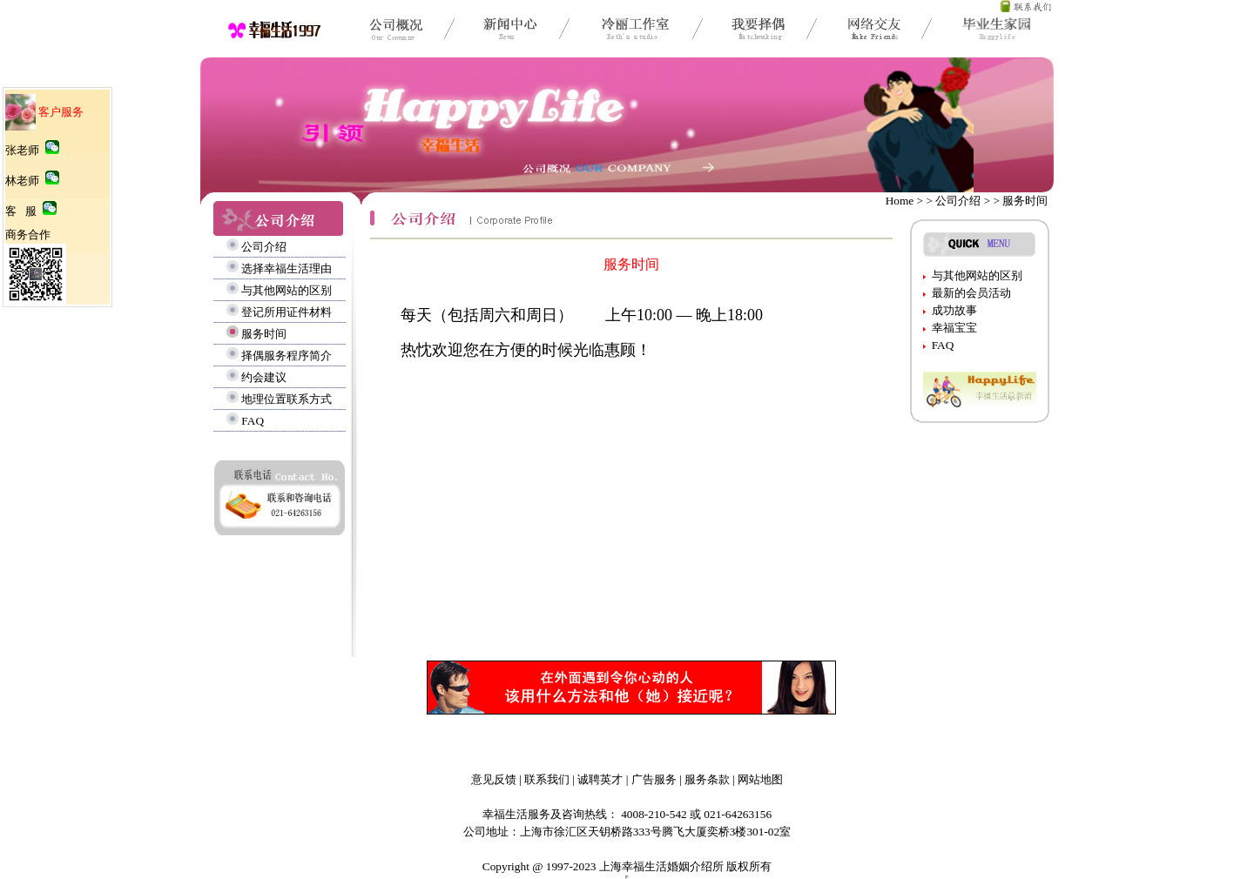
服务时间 (264, 333)
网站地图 (760, 779)
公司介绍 (264, 246)
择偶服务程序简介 (286, 355)
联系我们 (547, 779)
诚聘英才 (600, 779)
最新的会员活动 (971, 292)
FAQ (252, 420)
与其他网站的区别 (286, 290)
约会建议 (264, 377)
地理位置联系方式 (286, 399)
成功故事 (954, 310)
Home (900, 200)
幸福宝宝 (954, 327)
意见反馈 (493, 779)
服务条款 (707, 779)
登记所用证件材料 (286, 312)
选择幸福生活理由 (286, 268)
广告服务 (654, 779)
